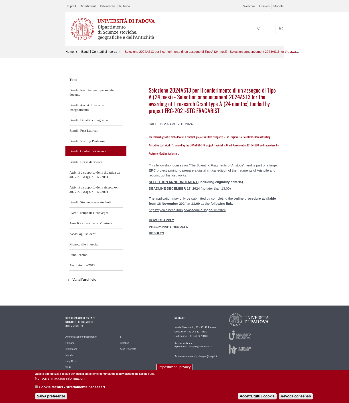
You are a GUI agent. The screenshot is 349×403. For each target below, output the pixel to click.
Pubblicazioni (79, 255)
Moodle (278, 6)
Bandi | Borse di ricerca (85, 162)
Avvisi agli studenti (82, 234)
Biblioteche (108, 6)
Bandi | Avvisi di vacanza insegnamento (87, 107)
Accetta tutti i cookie (257, 397)
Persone (70, 343)
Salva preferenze (51, 397)
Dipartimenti (88, 6)
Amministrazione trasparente (81, 336)
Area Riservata (128, 349)
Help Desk (71, 361)
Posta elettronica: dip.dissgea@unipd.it (195, 356)
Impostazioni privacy (174, 368)
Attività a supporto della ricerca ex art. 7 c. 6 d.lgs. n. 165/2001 (93, 189)
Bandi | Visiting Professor (87, 141)
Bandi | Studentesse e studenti (90, 202)
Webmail (249, 6)
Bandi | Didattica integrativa (89, 120)
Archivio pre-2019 (82, 265)
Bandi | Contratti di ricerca (99, 51)
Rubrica (124, 6)
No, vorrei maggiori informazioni (60, 379)
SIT (122, 336)
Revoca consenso (296, 397)
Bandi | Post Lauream (84, 130)
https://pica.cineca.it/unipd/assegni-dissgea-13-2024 (187, 210)
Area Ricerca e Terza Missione (90, 223)
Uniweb (264, 6)
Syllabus (124, 343)
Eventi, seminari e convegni (88, 213)
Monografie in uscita (83, 244)
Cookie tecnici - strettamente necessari (72, 388)
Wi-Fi (68, 367)
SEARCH (275, 34)
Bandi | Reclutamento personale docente (91, 92)
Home (69, 51)
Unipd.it (70, 6)
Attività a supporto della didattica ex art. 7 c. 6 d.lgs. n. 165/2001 (94, 174)
